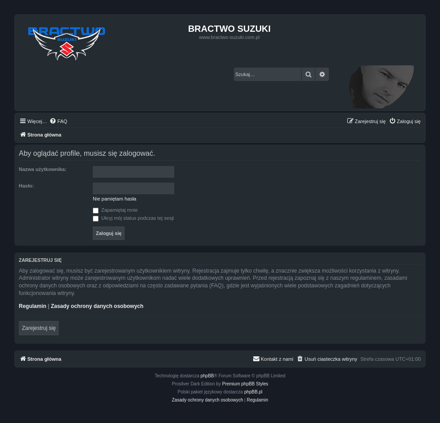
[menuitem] (58, 121)
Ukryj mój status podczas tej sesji (133, 218)
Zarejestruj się (39, 328)
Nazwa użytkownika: (42, 169)
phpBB (207, 375)
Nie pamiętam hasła (114, 198)
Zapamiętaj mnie (115, 210)
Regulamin (32, 306)
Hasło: (26, 185)
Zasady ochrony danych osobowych (97, 306)
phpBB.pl (253, 391)
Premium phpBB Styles (245, 383)
